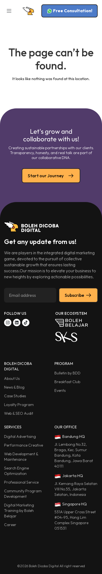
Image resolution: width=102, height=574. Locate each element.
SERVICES (12, 427)
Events (60, 390)
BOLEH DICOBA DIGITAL (18, 366)
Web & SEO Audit (18, 413)
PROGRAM (63, 363)
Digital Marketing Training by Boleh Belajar (19, 510)
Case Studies (15, 395)
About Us (12, 378)
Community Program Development (23, 493)
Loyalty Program (19, 404)
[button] (8, 11)
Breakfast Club (67, 381)
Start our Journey (51, 175)
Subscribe (78, 295)
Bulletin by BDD (67, 373)
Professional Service (21, 482)
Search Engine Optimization (16, 471)
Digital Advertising (20, 436)
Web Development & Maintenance (21, 456)
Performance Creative (23, 445)
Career (10, 524)
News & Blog (14, 387)
